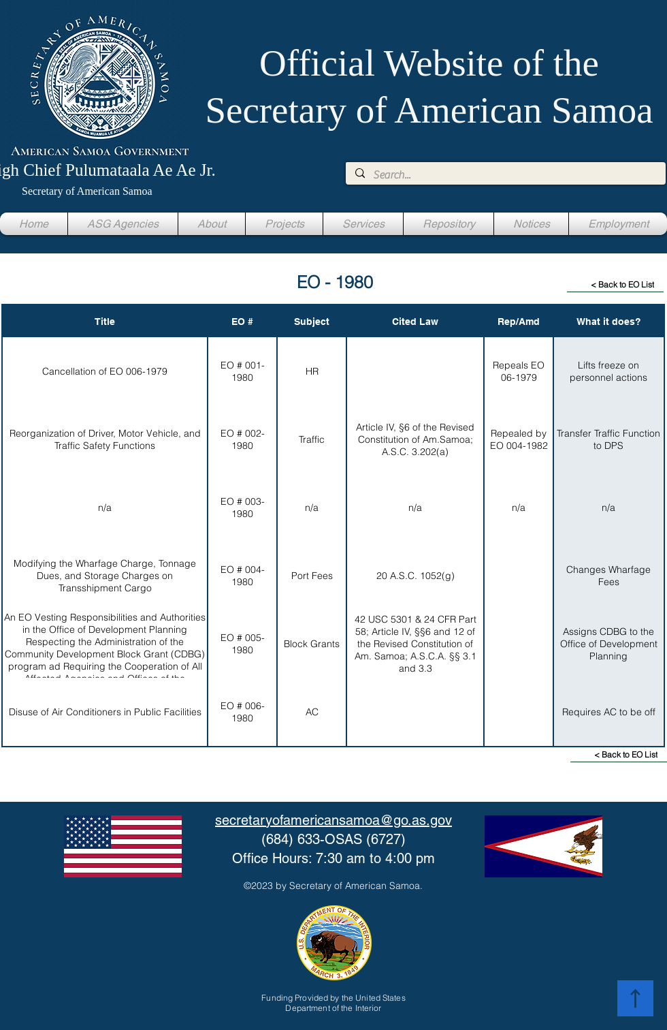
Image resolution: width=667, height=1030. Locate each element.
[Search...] (505, 175)
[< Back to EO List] (615, 284)
